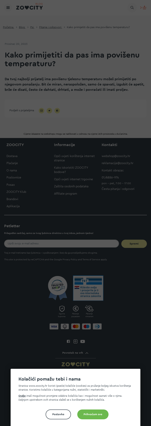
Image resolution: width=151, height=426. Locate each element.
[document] (77, 399)
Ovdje (22, 396)
